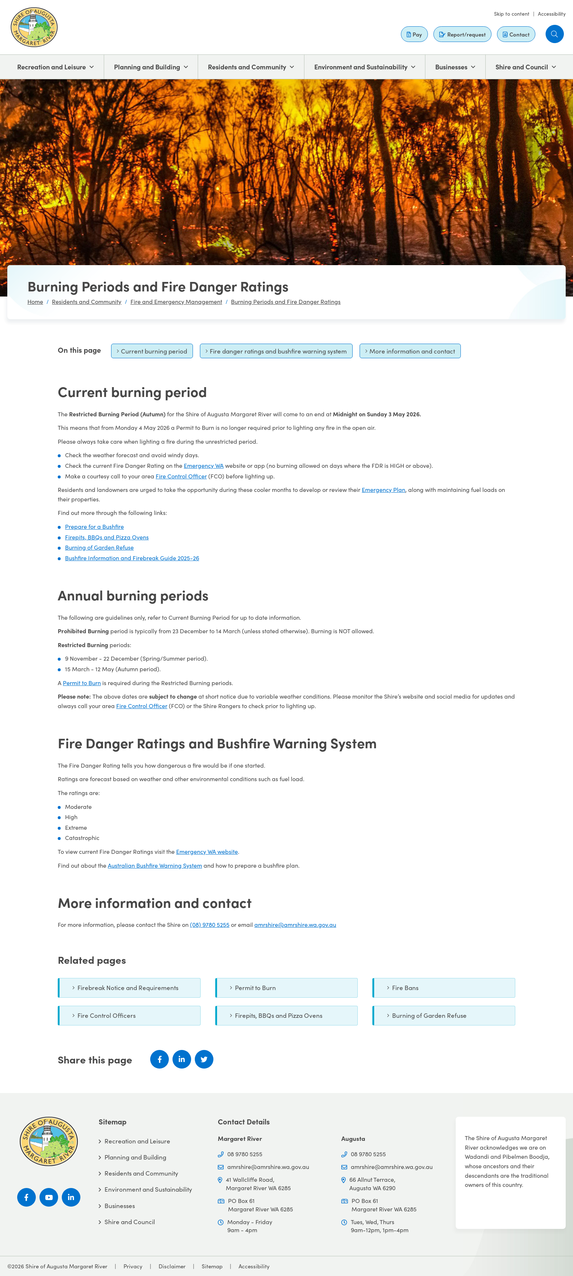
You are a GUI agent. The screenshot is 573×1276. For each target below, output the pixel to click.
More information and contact (410, 353)
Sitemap (212, 1266)
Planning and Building (147, 66)
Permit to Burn (82, 683)
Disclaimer (172, 1266)
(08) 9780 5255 (209, 924)
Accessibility (552, 13)
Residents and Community (247, 66)
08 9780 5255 (244, 1154)
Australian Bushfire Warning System (155, 865)
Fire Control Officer (181, 476)
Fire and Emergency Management (176, 301)
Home (35, 301)
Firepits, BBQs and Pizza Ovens (107, 537)
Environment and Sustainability (360, 66)
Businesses (451, 66)
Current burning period (152, 353)
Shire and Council (522, 66)
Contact (516, 34)
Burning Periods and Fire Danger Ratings (286, 301)
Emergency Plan (383, 489)
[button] (555, 34)
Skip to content (512, 13)
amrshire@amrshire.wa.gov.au (295, 924)
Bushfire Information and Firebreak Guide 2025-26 (132, 558)
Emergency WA (204, 465)
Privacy (133, 1266)
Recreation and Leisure (51, 66)
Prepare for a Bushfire (94, 526)
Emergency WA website (207, 851)
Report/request (462, 34)
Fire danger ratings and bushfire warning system (276, 353)
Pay (414, 34)
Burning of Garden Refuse (99, 547)
